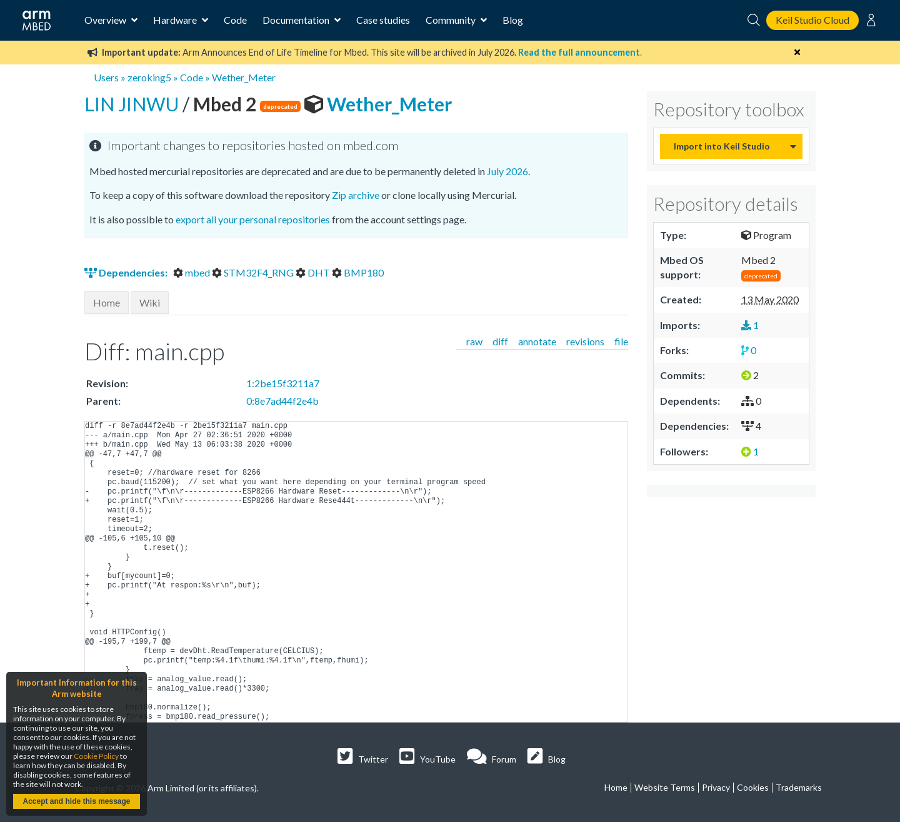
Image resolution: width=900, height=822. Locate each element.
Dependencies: (126, 272)
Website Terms (664, 787)
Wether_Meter (244, 77)
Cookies (753, 787)
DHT (314, 272)
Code (235, 20)
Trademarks (799, 787)
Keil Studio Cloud (812, 20)
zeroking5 (149, 77)
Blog (512, 20)
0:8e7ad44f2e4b (282, 401)
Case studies (383, 20)
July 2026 (507, 171)
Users (106, 77)
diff (500, 341)
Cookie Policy (96, 756)
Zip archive (355, 195)
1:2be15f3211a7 (282, 383)
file (621, 341)
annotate (537, 341)
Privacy (716, 787)
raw (474, 341)
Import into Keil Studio (722, 146)
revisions (585, 341)
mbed (192, 272)
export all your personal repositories (253, 219)
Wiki (149, 302)
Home (106, 302)
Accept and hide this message (76, 801)
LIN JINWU (133, 104)
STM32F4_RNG (254, 272)
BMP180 (358, 272)
